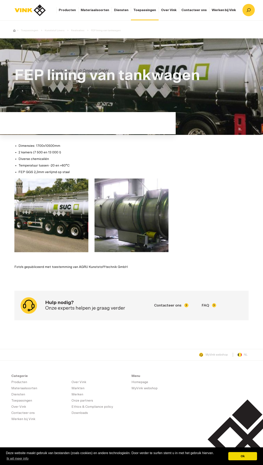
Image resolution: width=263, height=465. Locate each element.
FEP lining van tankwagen (106, 30)
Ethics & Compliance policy (92, 406)
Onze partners (82, 400)
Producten (67, 10)
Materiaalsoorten (95, 10)
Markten (78, 388)
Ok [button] (243, 456)
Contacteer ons (194, 10)
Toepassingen (144, 10)
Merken (77, 394)
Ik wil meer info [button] (18, 458)
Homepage (30, 10)
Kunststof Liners (55, 30)
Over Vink (168, 10)
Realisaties (77, 30)
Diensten (121, 10)
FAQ (209, 305)
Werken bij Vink (224, 10)
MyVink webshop (213, 355)
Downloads (80, 412)
